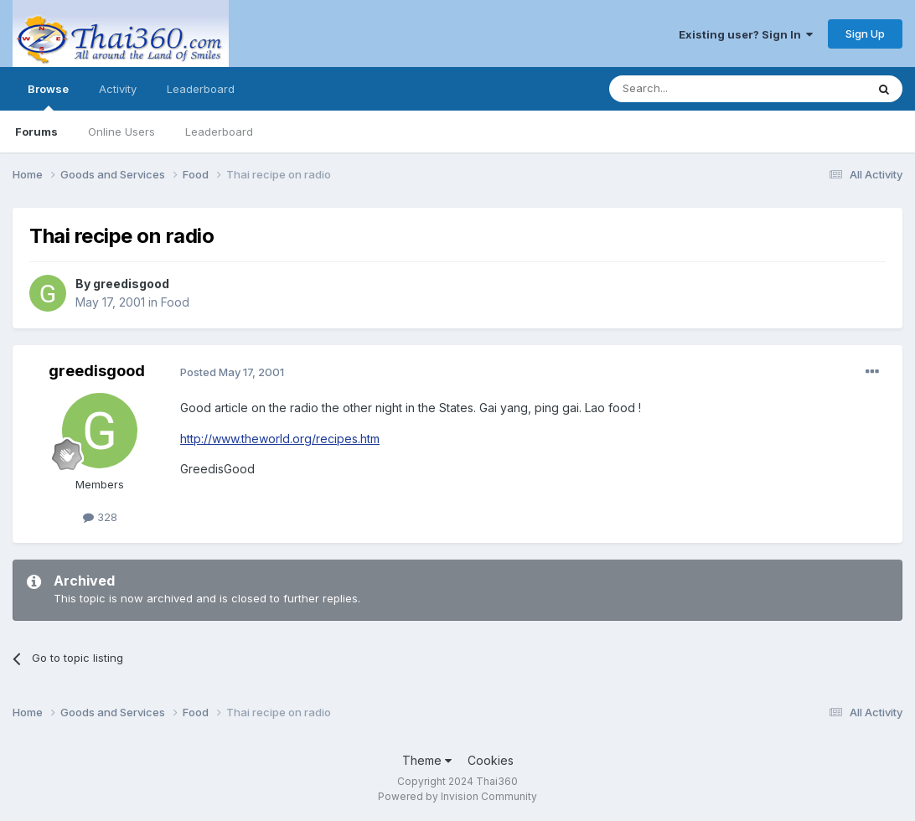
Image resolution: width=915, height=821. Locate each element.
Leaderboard (219, 131)
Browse (48, 96)
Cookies (491, 760)
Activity (118, 89)
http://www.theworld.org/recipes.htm (280, 438)
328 (100, 517)
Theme (427, 760)
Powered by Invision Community (457, 796)
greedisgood (131, 283)
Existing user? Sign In (746, 34)
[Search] (694, 88)
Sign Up (865, 33)
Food (175, 302)
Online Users (121, 131)
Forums (36, 131)
